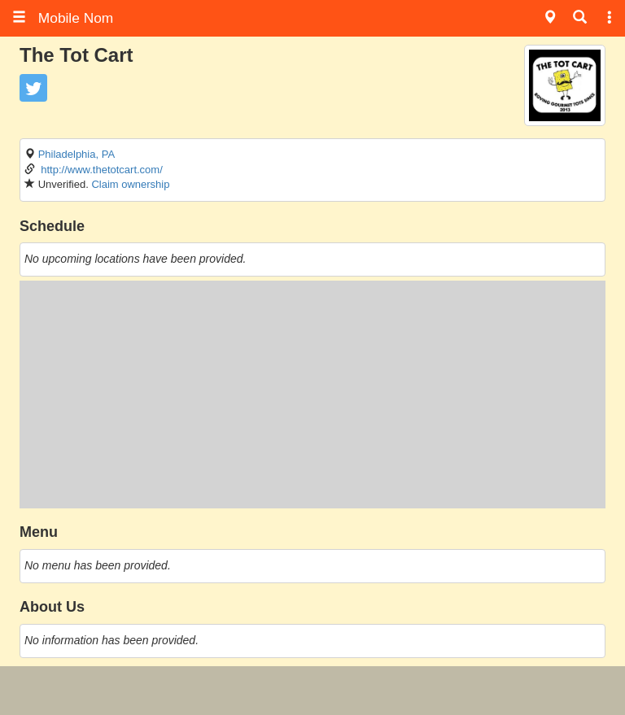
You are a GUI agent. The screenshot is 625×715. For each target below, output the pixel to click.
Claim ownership (130, 184)
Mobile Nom (62, 18)
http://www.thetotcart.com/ (102, 169)
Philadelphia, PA (76, 154)
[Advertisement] (312, 394)
